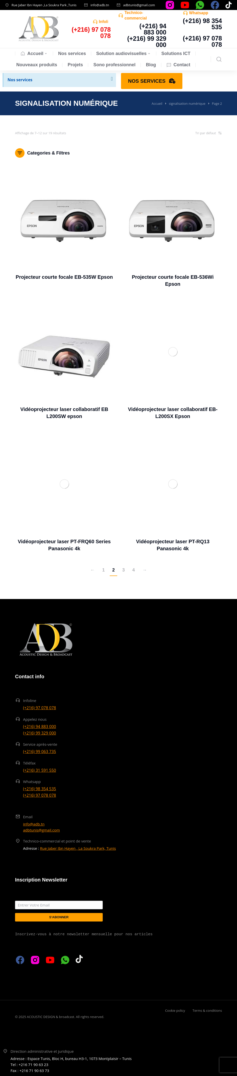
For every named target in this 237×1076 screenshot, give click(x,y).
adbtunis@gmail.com (139, 5)
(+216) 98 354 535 (202, 23)
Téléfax (29, 763)
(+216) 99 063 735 (39, 751)
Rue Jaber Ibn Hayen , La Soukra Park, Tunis (78, 848)
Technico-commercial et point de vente (57, 841)
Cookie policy (175, 1010)
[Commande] (197, 133)
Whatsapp (198, 13)
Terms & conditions (207, 1010)
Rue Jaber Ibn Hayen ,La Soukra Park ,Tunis (44, 5)
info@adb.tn (99, 5)
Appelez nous (35, 719)
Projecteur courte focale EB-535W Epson (64, 277)
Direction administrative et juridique (42, 1051)
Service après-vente (40, 744)
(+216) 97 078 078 (202, 41)
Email (28, 816)
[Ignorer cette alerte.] (111, 79)
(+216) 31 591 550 (39, 770)
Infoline (106, 22)
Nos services (20, 79)
